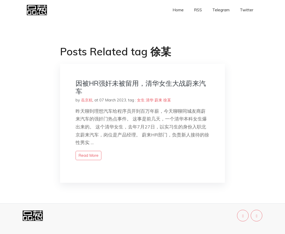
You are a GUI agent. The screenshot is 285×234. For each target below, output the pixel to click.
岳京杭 (87, 100)
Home (178, 9)
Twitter (246, 9)
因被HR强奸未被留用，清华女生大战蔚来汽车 (141, 87)
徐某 (167, 100)
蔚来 (158, 100)
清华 (149, 100)
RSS (198, 9)
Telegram (221, 9)
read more (88, 155)
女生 (141, 100)
